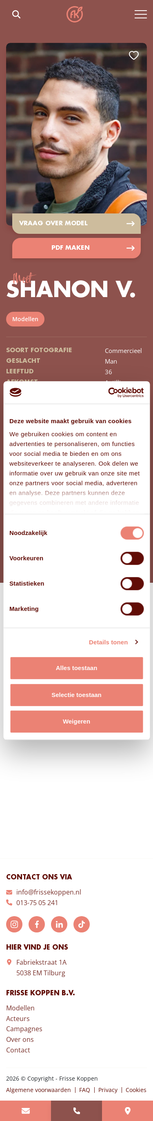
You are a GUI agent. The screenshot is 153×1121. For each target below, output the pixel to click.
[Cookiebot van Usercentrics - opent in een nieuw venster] (109, 392)
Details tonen (108, 642)
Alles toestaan (77, 667)
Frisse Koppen (75, 14)
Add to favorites (134, 55)
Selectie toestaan (76, 694)
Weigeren (76, 721)
